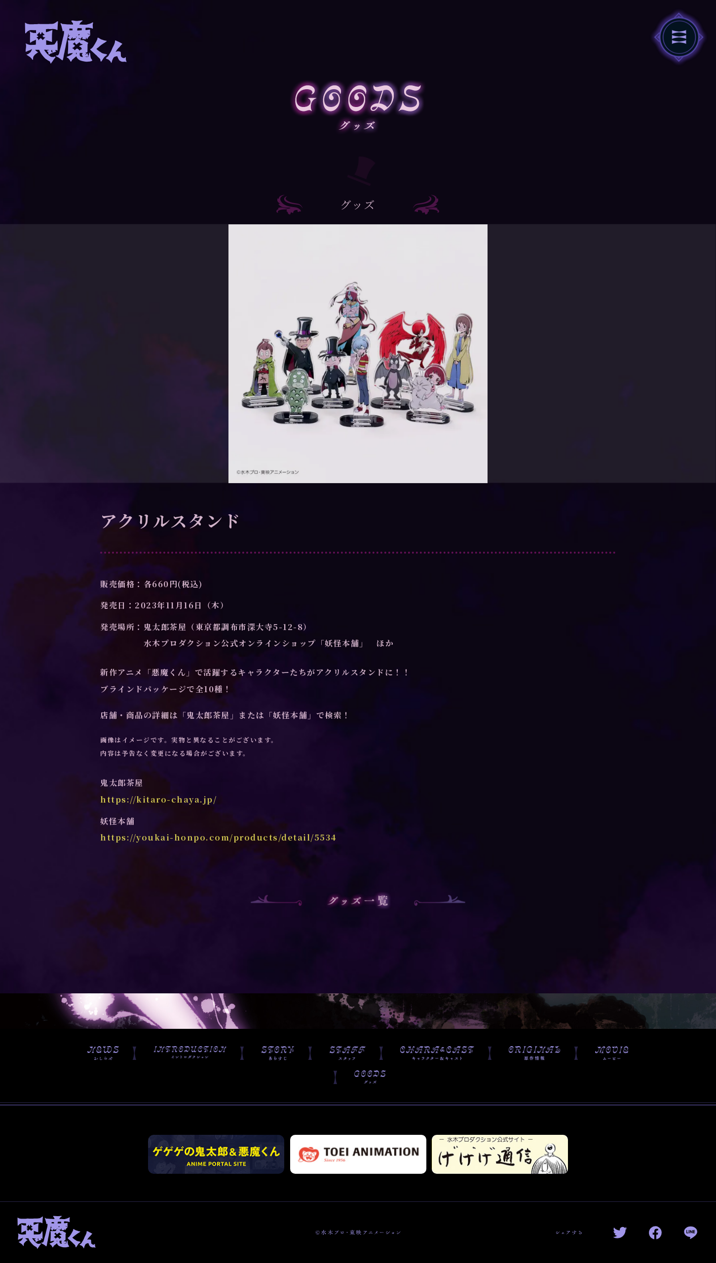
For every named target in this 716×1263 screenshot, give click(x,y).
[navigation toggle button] (679, 36)
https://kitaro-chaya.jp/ (158, 811)
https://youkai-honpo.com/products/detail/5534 (218, 849)
